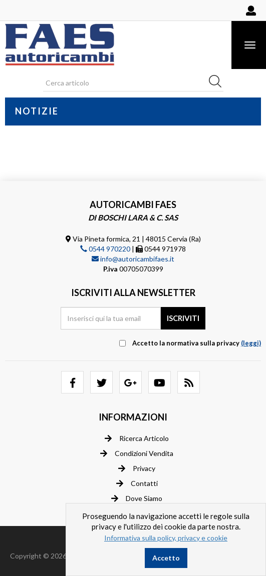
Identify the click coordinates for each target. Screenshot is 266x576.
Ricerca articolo (137, 439)
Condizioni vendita (136, 453)
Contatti (137, 483)
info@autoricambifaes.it (133, 258)
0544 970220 (105, 248)
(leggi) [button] (251, 343)
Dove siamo (136, 499)
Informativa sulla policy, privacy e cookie (165, 538)
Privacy (136, 469)
